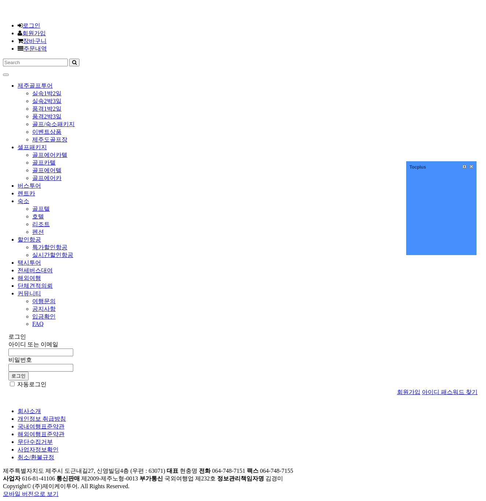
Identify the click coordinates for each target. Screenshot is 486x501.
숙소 (23, 201)
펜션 (38, 232)
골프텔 (41, 209)
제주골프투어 (35, 85)
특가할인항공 (49, 247)
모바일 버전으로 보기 (31, 494)
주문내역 (35, 48)
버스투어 (29, 186)
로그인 (31, 25)
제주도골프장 (49, 139)
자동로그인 (28, 384)
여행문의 (44, 301)
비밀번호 (20, 360)
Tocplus (417, 167)
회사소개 (29, 411)
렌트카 (26, 193)
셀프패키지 (32, 147)
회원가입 (34, 33)
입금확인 (44, 316)
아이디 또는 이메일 (33, 344)
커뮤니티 (29, 293)
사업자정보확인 (38, 449)
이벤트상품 (47, 132)
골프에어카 (47, 178)
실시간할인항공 (52, 255)
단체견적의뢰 (35, 286)
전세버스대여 (35, 270)
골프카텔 (44, 162)
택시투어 (29, 262)
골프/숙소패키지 (53, 124)
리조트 (41, 224)
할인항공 (29, 239)
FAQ (38, 324)
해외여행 (29, 278)
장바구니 (35, 41)
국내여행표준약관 (41, 426)
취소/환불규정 (36, 457)
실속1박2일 (47, 93)
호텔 (38, 216)
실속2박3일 (47, 101)
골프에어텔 (47, 170)
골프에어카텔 (49, 155)
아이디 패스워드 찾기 (450, 392)
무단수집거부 (35, 442)
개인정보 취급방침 (42, 419)
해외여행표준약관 (41, 434)
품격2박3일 (47, 116)
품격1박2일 (47, 109)
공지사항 (44, 309)
